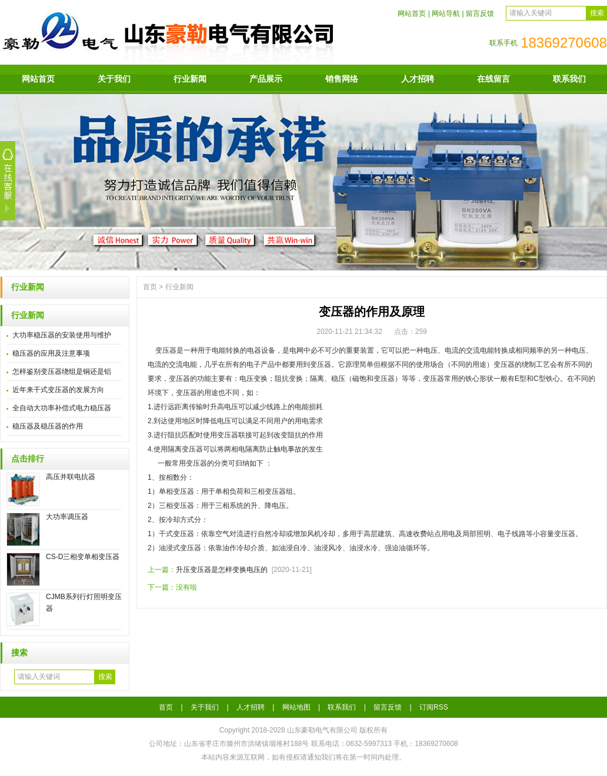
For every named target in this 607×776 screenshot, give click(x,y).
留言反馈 (480, 13)
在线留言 (493, 78)
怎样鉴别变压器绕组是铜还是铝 (61, 371)
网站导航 (446, 13)
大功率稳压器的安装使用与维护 (61, 335)
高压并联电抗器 (70, 477)
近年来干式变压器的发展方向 (58, 390)
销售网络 (341, 78)
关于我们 (114, 78)
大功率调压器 (67, 517)
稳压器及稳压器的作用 (47, 426)
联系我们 (569, 78)
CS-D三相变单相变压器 (82, 557)
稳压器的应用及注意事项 (51, 353)
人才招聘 (417, 78)
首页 (150, 287)
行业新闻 (190, 78)
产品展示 (265, 78)
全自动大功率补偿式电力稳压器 (61, 408)
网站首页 (412, 13)
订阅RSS (433, 707)
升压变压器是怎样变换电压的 (222, 570)
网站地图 (296, 707)
